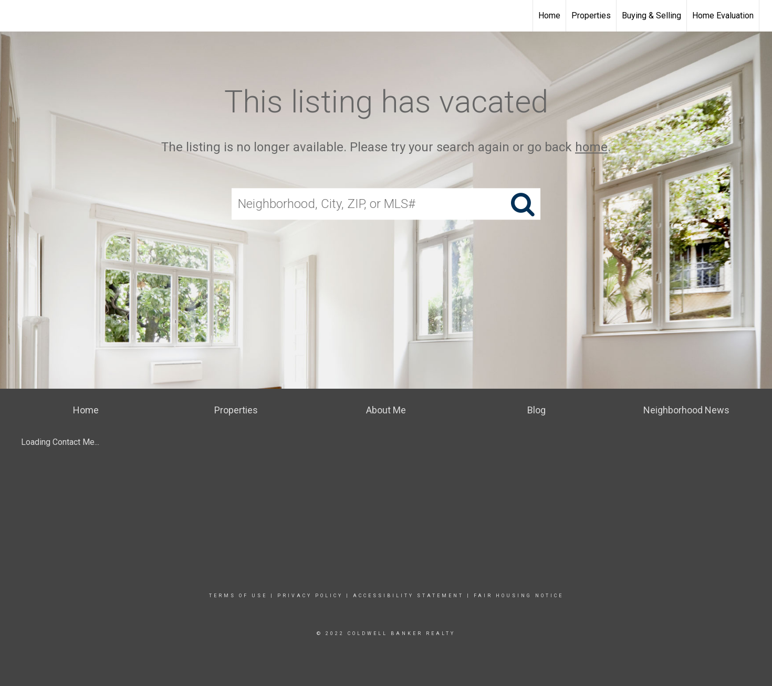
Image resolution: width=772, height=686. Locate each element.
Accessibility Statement (408, 595)
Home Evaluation (723, 15)
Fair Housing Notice (519, 595)
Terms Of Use (238, 595)
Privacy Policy (310, 595)
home (591, 147)
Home (549, 15)
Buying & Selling (651, 15)
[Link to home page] (13, 16)
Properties (591, 15)
